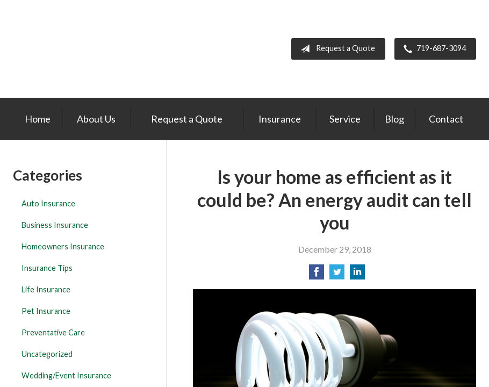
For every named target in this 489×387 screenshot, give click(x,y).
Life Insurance (45, 289)
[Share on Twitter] (336, 275)
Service (345, 119)
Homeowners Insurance (62, 246)
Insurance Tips (47, 268)
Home (38, 119)
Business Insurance (54, 225)
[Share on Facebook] (316, 275)
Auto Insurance (48, 203)
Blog (394, 119)
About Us (96, 119)
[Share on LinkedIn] (357, 275)
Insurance (279, 119)
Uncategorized (47, 354)
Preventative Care (53, 332)
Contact (446, 119)
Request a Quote (335, 48)
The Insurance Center (74, 49)
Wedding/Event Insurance (66, 375)
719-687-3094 (432, 48)
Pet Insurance (45, 311)
